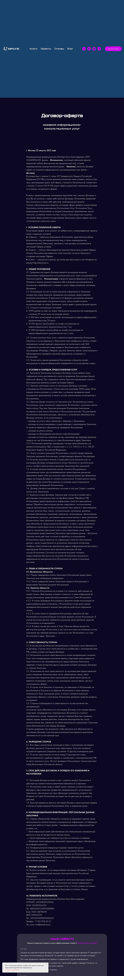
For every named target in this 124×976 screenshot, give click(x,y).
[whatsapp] (94, 48)
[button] (113, 48)
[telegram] (99, 48)
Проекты (46, 49)
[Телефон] (84, 48)
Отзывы (59, 49)
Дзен (95, 943)
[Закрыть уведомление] (47, 964)
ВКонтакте (88, 943)
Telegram (80, 943)
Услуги (33, 49)
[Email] (89, 48)
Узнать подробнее (12, 970)
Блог (70, 49)
